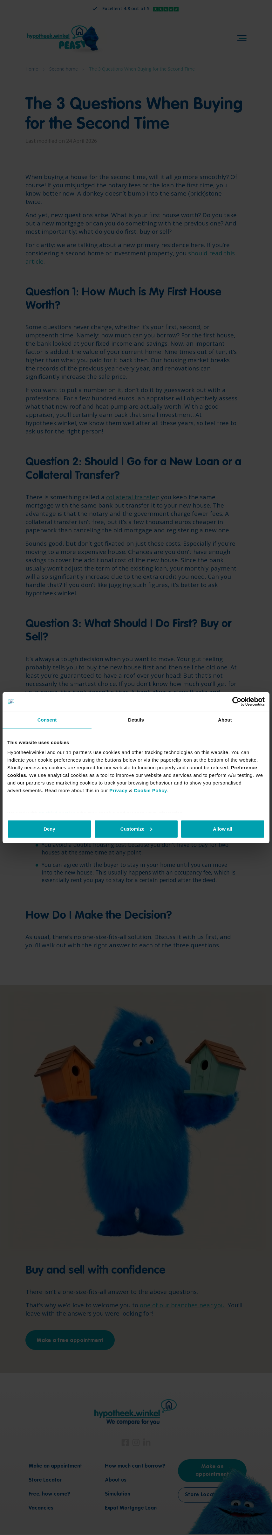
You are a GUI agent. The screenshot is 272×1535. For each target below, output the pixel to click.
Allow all (222, 829)
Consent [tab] (47, 720)
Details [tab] (136, 720)
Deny (49, 829)
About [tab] (225, 720)
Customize (136, 829)
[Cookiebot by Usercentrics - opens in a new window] (237, 701)
